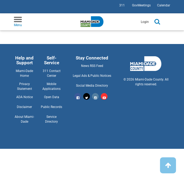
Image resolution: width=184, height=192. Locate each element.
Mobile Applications (51, 86)
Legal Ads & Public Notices (92, 76)
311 (122, 5)
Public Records (51, 107)
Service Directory (51, 119)
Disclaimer (24, 107)
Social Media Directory (92, 85)
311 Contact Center (52, 73)
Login (145, 22)
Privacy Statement (24, 86)
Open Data (51, 97)
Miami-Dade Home (24, 73)
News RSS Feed (92, 66)
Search (157, 22)
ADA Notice (24, 97)
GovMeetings (141, 5)
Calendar (163, 5)
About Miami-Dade (24, 119)
